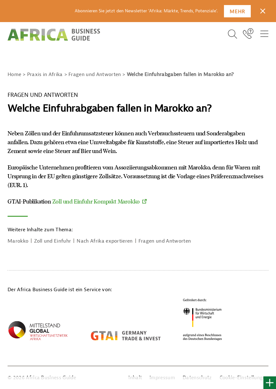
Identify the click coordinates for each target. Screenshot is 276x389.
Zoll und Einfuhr (52, 241)
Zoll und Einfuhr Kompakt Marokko (96, 201)
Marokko (18, 241)
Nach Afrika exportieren (104, 241)
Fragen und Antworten (164, 241)
